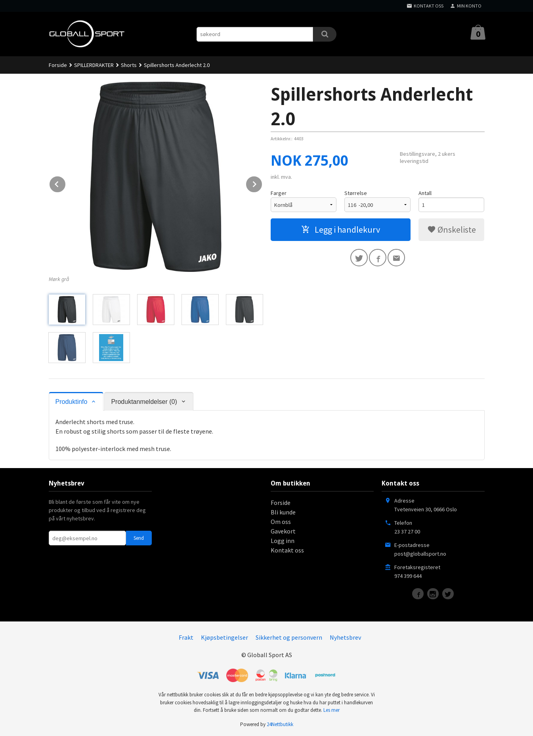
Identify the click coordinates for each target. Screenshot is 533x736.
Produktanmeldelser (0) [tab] (144, 401)
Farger (279, 193)
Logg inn (282, 541)
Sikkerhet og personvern (289, 637)
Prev (65, 182)
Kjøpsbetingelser (224, 637)
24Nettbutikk (280, 724)
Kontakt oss (287, 550)
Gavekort (283, 531)
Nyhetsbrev (345, 637)
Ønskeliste (451, 229)
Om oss (281, 522)
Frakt (186, 637)
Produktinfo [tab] (71, 401)
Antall (425, 193)
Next (262, 182)
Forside (58, 65)
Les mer (331, 710)
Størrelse (355, 193)
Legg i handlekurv (340, 229)
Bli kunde (283, 512)
